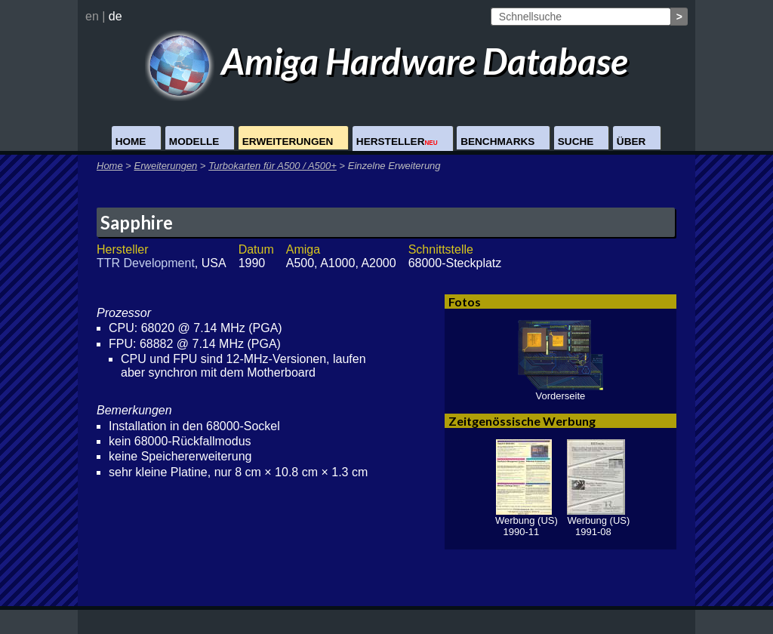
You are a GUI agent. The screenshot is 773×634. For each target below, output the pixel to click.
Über (631, 141)
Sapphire (136, 222)
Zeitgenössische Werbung (522, 421)
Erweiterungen (288, 141)
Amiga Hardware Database (387, 60)
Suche (576, 141)
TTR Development (146, 263)
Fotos (464, 301)
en (92, 16)
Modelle (194, 141)
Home (130, 141)
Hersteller (397, 141)
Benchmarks (497, 141)
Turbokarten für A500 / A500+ (272, 165)
